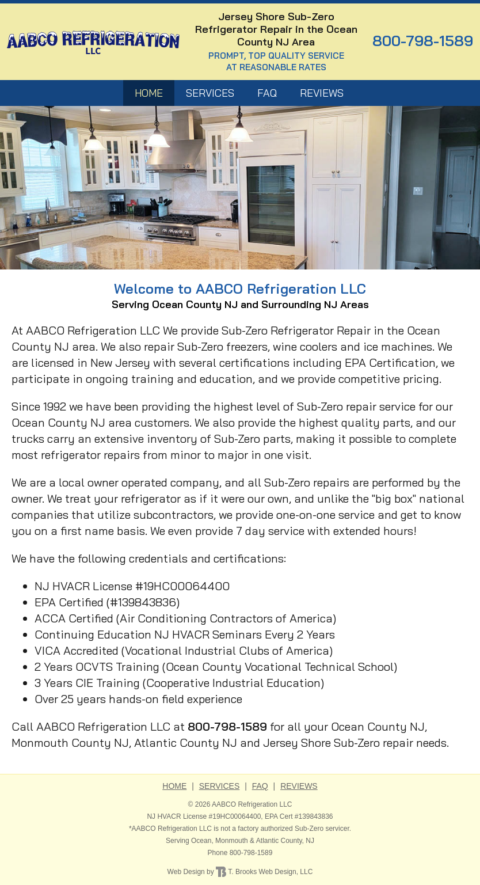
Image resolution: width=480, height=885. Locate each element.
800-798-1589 (422, 40)
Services (210, 93)
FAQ (267, 93)
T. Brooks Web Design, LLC (264, 872)
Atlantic (267, 841)
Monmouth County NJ (70, 742)
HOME (149, 93)
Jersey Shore (297, 742)
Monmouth (231, 841)
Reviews (322, 93)
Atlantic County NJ (185, 742)
